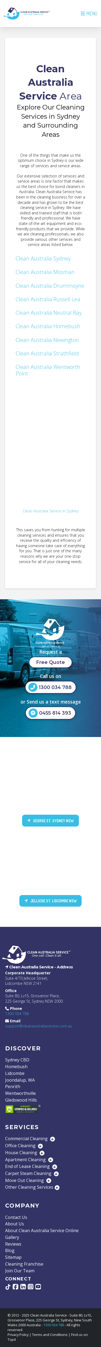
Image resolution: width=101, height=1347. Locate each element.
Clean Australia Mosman (45, 272)
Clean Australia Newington (47, 340)
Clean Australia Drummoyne (50, 285)
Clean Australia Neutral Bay (49, 312)
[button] (88, 13)
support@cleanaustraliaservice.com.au (38, 1026)
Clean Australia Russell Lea (48, 299)
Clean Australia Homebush (48, 326)
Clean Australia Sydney (43, 258)
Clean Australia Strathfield (47, 353)
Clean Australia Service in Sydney (51, 510)
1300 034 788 (17, 1013)
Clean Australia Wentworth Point (48, 370)
